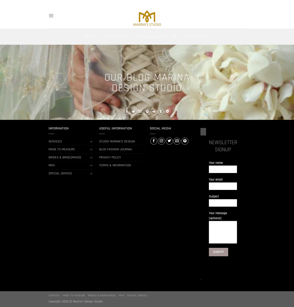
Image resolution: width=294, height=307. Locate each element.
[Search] (50, 4)
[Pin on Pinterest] (147, 112)
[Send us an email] (239, 3)
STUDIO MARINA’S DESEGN (117, 141)
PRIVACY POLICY (110, 157)
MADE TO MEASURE (117, 36)
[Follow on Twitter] (235, 3)
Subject (223, 202)
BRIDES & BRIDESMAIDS (151, 36)
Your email (223, 185)
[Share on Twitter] (133, 112)
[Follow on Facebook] (226, 3)
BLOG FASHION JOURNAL (115, 149)
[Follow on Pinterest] (243, 3)
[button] (214, 4)
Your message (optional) (223, 229)
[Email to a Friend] (140, 112)
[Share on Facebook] (127, 112)
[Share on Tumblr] (161, 112)
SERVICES (92, 36)
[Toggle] (91, 141)
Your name (223, 168)
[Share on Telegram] (167, 112)
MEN (176, 36)
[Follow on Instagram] (231, 3)
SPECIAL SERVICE (197, 36)
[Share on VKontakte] (154, 112)
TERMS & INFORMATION (115, 165)
